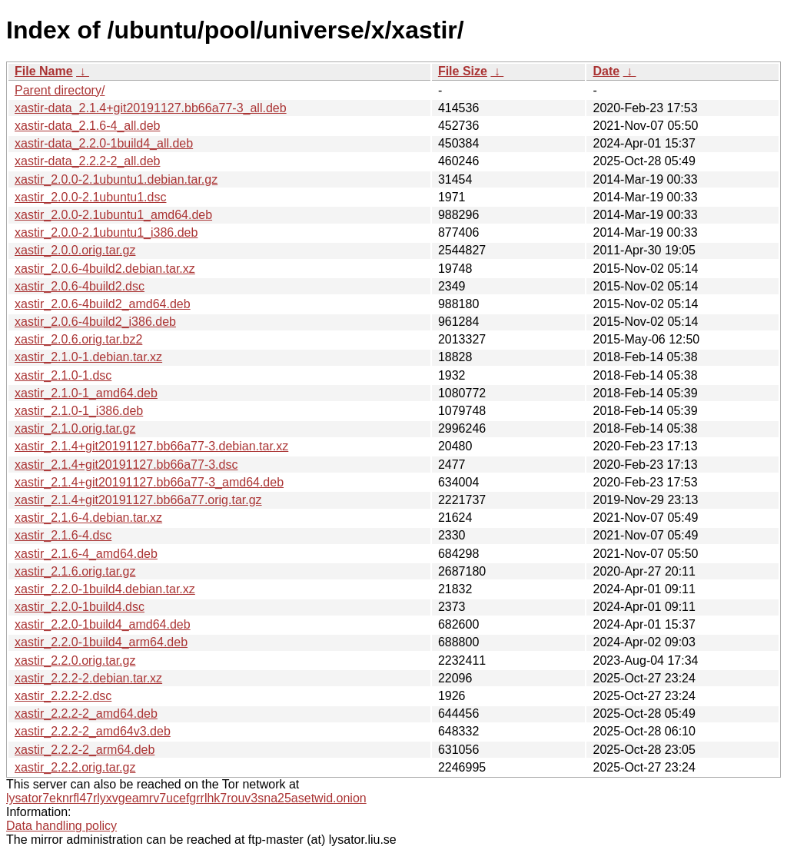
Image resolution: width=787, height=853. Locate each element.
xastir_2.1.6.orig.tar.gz (75, 571)
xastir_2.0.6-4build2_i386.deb (95, 321)
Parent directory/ (60, 90)
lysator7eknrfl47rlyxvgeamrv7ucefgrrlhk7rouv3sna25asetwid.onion (186, 798)
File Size (462, 71)
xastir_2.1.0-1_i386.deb (79, 410)
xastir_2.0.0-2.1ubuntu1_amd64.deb (113, 214)
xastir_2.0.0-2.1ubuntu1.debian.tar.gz (116, 179)
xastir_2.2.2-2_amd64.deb (86, 713)
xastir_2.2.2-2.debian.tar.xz (88, 678)
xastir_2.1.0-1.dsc (63, 375)
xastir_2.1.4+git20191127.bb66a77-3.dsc (126, 464)
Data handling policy (61, 825)
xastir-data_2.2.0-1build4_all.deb (104, 143)
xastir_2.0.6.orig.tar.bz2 (78, 339)
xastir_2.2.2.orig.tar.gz (75, 767)
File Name (44, 71)
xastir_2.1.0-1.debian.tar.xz (88, 356)
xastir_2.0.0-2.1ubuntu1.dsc (90, 197)
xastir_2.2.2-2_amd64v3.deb (93, 731)
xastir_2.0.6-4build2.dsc (79, 286)
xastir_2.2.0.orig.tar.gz (75, 660)
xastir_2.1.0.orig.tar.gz (75, 428)
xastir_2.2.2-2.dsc (63, 695)
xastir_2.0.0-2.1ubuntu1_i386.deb (106, 232)
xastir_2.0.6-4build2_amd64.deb (103, 303)
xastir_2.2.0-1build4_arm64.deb (101, 642)
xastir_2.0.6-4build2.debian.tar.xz (105, 268)
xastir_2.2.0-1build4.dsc (79, 606)
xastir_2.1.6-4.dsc (63, 535)
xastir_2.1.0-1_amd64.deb (86, 393)
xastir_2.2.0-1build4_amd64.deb (103, 624)
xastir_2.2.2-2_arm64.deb (84, 749)
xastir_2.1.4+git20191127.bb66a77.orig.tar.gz (138, 499)
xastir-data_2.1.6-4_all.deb (87, 125)
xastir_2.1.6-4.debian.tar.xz (88, 517)
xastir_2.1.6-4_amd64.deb (86, 553)
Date (606, 71)
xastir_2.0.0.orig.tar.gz (75, 250)
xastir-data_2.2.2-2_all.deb (87, 161)
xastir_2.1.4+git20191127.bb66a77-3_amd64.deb (149, 482)
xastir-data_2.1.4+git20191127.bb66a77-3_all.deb (151, 108)
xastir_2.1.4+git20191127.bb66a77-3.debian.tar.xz (151, 446)
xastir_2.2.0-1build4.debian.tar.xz (105, 589)
